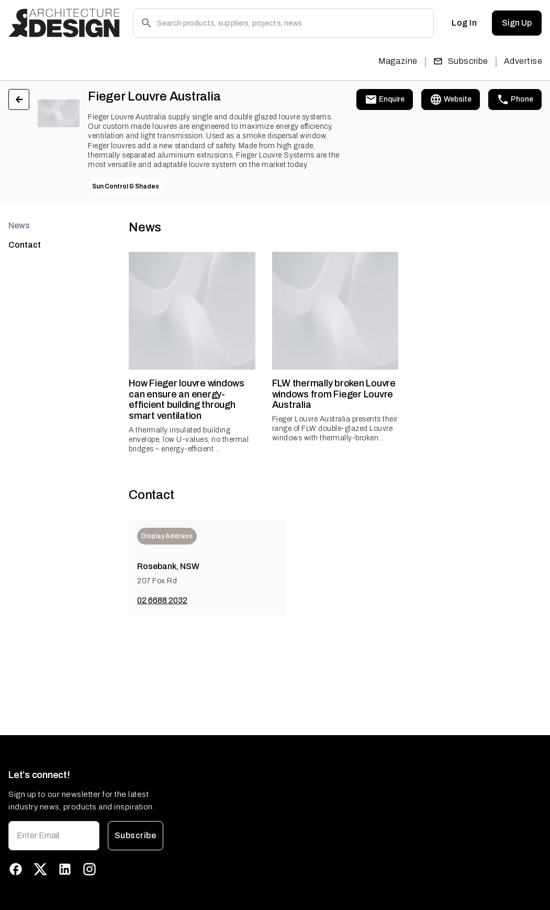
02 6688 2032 (162, 600)
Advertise (523, 61)
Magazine (398, 61)
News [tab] (19, 225)
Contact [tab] (24, 244)
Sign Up (516, 23)
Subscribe (460, 61)
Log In (464, 23)
